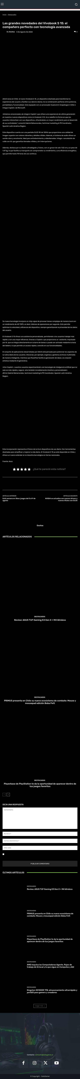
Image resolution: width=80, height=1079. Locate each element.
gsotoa (12, 32)
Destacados (12, 15)
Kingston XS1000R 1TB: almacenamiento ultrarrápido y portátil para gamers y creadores (52, 991)
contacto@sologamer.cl (44, 1055)
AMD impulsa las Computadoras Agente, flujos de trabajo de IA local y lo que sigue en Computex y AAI (50, 966)
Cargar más (40, 1006)
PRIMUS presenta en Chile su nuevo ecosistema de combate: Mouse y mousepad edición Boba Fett (40, 701)
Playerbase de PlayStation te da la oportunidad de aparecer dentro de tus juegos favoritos (40, 785)
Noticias (17, 19)
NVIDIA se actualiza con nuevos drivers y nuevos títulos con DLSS (61, 499)
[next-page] (8, 794)
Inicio (4, 15)
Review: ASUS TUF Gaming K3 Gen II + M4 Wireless (40, 620)
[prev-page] (4, 794)
